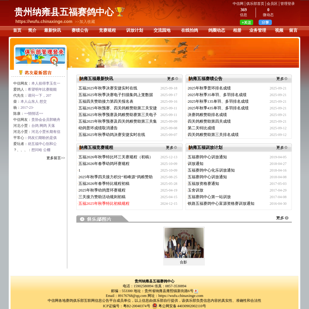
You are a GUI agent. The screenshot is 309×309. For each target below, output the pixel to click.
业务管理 (257, 30)
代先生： (32, 95)
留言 (293, 30)
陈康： (28, 113)
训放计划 (134, 30)
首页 (17, 30)
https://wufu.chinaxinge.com (180, 295)
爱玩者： (35, 144)
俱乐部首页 (255, 4)
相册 (237, 30)
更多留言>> (55, 158)
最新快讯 (52, 30)
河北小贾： (34, 126)
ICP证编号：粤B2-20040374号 (126, 306)
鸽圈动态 (216, 30)
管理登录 (287, 4)
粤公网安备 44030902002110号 (182, 306)
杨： (23, 107)
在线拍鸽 (189, 30)
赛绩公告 (80, 30)
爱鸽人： (35, 89)
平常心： (35, 138)
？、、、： (31, 150)
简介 (32, 30)
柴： (30, 101)
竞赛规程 (107, 30)
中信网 (238, 4)
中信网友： (36, 83)
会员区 (272, 4)
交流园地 (162, 30)
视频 (279, 30)
